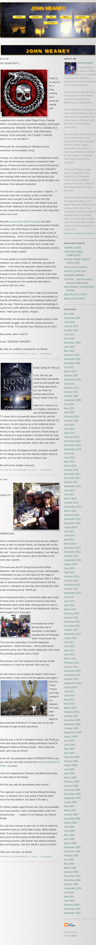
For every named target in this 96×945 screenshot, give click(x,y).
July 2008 (69, 769)
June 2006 (69, 831)
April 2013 (69, 572)
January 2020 (71, 420)
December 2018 (72, 441)
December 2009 (72, 720)
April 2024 (69, 338)
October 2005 (71, 855)
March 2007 (70, 810)
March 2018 (70, 466)
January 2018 (71, 470)
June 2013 (69, 568)
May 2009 (69, 749)
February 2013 (71, 576)
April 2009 (69, 753)
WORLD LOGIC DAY (75, 271)
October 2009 (71, 728)
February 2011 (71, 662)
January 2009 (71, 761)
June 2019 (69, 429)
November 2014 (72, 523)
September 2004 (72, 888)
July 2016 (69, 494)
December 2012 (72, 584)
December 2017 (72, 474)
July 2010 (69, 691)
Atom (74, 935)
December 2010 (72, 671)
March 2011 (70, 658)
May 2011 (69, 650)
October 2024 (71, 330)
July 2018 (69, 453)
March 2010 (70, 708)
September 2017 (72, 486)
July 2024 (69, 334)
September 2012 (72, 593)
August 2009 (70, 736)
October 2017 (71, 482)
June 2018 (69, 457)
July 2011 (69, 642)
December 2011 (72, 621)
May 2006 (69, 835)
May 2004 (69, 896)
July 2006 (69, 827)
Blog (66, 17)
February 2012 (71, 613)
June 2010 (69, 695)
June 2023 (69, 347)
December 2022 (72, 359)
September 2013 (72, 560)
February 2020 (71, 416)
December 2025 (72, 318)
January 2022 (71, 375)
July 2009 (69, 740)
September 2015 (72, 507)
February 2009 (71, 757)
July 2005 (69, 859)
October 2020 (71, 396)
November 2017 (72, 478)
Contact (51, 22)
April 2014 (69, 539)
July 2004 (69, 892)
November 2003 (72, 913)
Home (19, 17)
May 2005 (69, 864)
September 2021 (72, 379)
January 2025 (71, 326)
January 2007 (71, 814)
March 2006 (70, 843)
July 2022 (69, 367)
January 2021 (71, 392)
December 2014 (72, 519)
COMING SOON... (73, 247)
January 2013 (71, 580)
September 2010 (72, 683)
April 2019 (69, 433)
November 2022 (72, 363)
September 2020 (72, 400)
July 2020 (69, 404)
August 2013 (70, 564)
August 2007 (70, 802)
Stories (82, 17)
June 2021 (69, 383)
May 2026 (69, 314)
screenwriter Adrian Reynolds (25, 221)
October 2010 (71, 679)
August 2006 (70, 822)
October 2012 (71, 589)
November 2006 (72, 818)
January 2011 (71, 667)
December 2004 (72, 876)
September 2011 (72, 634)
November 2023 (72, 342)
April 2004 (69, 900)
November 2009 (72, 724)
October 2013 (71, 556)
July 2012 (69, 597)
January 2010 (71, 716)
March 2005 (70, 868)
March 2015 (70, 511)
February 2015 (71, 515)
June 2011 (69, 646)
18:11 (35, 354)
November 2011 (72, 626)
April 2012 (69, 605)
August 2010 (70, 687)
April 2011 (69, 654)
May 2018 (69, 461)
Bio (51, 17)
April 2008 (69, 773)
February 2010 (71, 712)
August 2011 (70, 638)
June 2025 (69, 322)
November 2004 (72, 880)
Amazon (42, 762)
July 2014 (69, 531)
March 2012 (70, 609)
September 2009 (72, 732)
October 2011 (71, 630)
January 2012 (71, 617)
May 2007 (69, 806)
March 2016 (70, 498)
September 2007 (72, 798)
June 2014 (69, 535)
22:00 (35, 857)
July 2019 (69, 424)
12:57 (35, 470)
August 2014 (70, 527)
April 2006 (69, 839)
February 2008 (71, 781)
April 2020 (69, 412)
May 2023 (69, 351)
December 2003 (72, 909)
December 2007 (72, 790)
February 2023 (71, 355)
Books (36, 17)
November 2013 (72, 552)
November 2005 (72, 851)
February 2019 (71, 437)
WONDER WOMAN (74, 275)
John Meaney (85, 63)
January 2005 (71, 872)
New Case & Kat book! (75, 267)
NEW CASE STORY (74, 298)
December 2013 (72, 548)
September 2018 (72, 449)
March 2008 (70, 777)
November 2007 (72, 794)
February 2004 (71, 905)
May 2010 (69, 699)
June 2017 (69, 490)
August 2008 (70, 765)
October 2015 (71, 502)
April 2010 (69, 703)
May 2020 (69, 408)
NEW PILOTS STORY (75, 294)
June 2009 (69, 745)
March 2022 (70, 371)
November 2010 (72, 675)
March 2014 (70, 543)
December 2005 (72, 847)
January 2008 (71, 786)
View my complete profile (79, 234)
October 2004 (71, 884)
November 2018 (72, 445)
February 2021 (71, 388)
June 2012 (69, 601)
